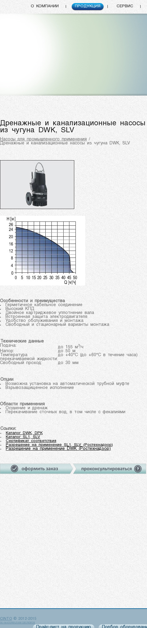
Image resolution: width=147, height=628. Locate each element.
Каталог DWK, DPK (24, 433)
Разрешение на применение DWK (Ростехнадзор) (58, 449)
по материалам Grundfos (17, 622)
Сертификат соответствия (31, 441)
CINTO (6, 619)
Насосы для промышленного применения (43, 139)
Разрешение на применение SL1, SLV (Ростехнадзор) (59, 445)
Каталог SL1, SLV (23, 437)
